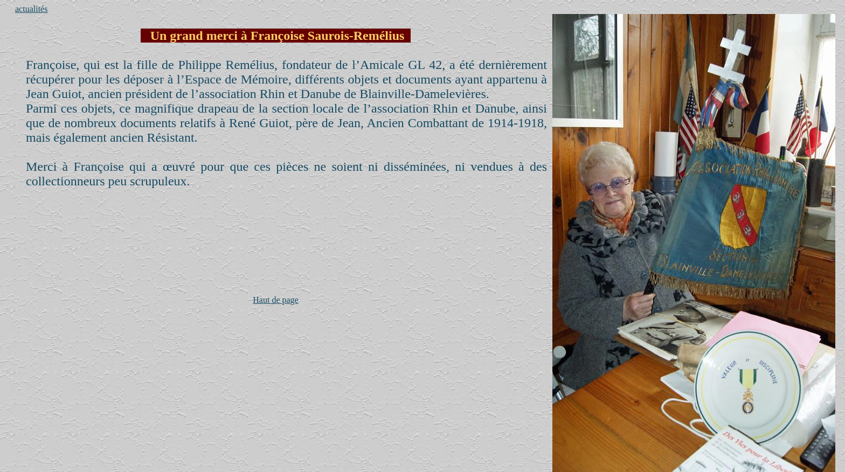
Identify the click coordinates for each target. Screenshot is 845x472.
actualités (31, 8)
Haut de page (275, 299)
